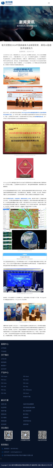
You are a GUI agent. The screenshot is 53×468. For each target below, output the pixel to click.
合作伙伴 (3, 369)
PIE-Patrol (26, 393)
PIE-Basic (3, 380)
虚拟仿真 (25, 424)
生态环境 (3, 407)
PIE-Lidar (25, 383)
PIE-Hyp (3, 390)
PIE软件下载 (26, 396)
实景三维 (3, 404)
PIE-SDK (3, 393)
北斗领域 (3, 417)
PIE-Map (25, 386)
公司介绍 (3, 359)
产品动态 (3, 351)
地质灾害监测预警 (28, 404)
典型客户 (3, 365)
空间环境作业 (27, 421)
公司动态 (3, 348)
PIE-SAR (3, 386)
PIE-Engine (4, 376)
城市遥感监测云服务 (29, 407)
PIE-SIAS (25, 380)
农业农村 (3, 424)
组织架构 (3, 362)
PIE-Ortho (4, 383)
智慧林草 (25, 417)
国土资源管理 (27, 411)
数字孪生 (25, 414)
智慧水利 (3, 414)
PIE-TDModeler (27, 390)
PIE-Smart (26, 376)
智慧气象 (3, 411)
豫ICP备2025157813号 (45, 465)
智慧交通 (3, 421)
